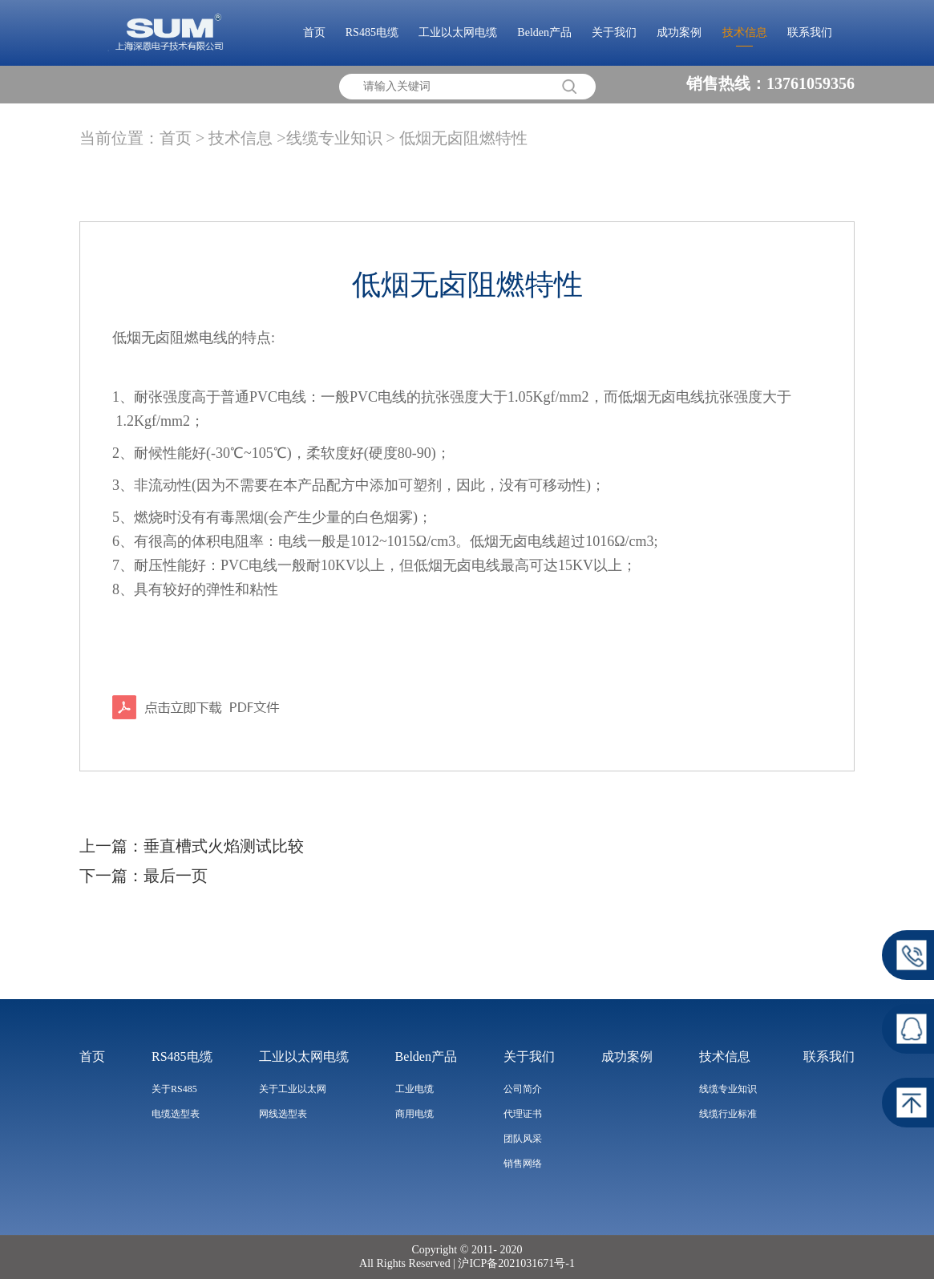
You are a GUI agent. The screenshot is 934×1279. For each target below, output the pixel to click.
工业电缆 (414, 1089)
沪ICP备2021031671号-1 (515, 1263)
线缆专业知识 (728, 1089)
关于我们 (614, 32)
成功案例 (679, 32)
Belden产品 (544, 32)
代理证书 (522, 1113)
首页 (314, 32)
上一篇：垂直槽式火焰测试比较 (191, 846)
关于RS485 (174, 1089)
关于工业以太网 (292, 1089)
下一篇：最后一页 (143, 875)
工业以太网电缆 (457, 32)
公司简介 (522, 1089)
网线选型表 (283, 1113)
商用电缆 (414, 1113)
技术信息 (744, 32)
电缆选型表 (176, 1113)
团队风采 (522, 1138)
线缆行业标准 (728, 1113)
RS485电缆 (372, 32)
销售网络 (522, 1163)
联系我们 (809, 32)
